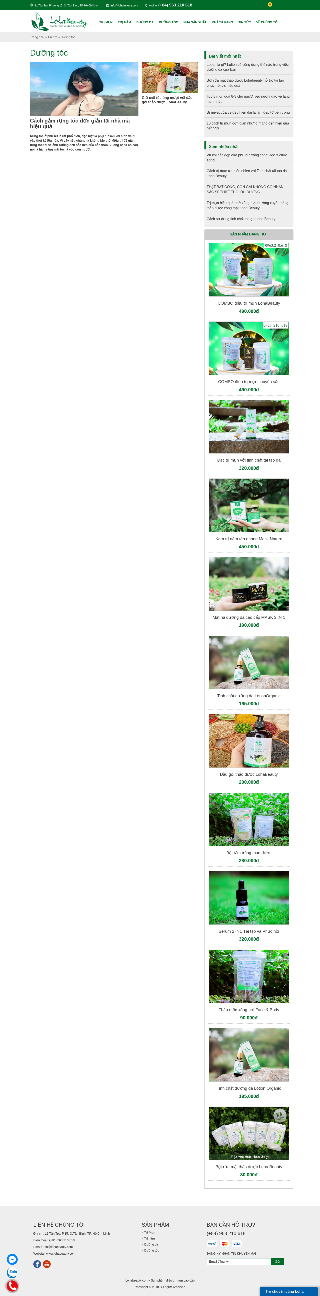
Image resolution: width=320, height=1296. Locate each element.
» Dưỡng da (150, 1244)
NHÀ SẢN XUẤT (195, 22)
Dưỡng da (145, 22)
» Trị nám (148, 1238)
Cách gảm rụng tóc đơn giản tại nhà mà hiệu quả (80, 123)
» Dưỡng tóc (150, 1250)
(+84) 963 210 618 (62, 1240)
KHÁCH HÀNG (222, 22)
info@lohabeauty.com (124, 5)
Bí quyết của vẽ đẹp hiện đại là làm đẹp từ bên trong (248, 112)
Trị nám (124, 22)
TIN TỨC (244, 22)
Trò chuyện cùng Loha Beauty (285, 1293)
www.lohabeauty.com (60, 1253)
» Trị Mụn (148, 1232)
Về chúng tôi (267, 22)
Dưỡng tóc (168, 22)
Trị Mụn (105, 22)
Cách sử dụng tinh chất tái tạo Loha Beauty (241, 219)
